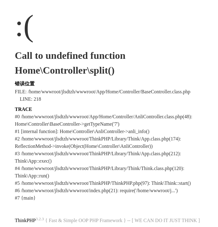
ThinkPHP (25, 220)
